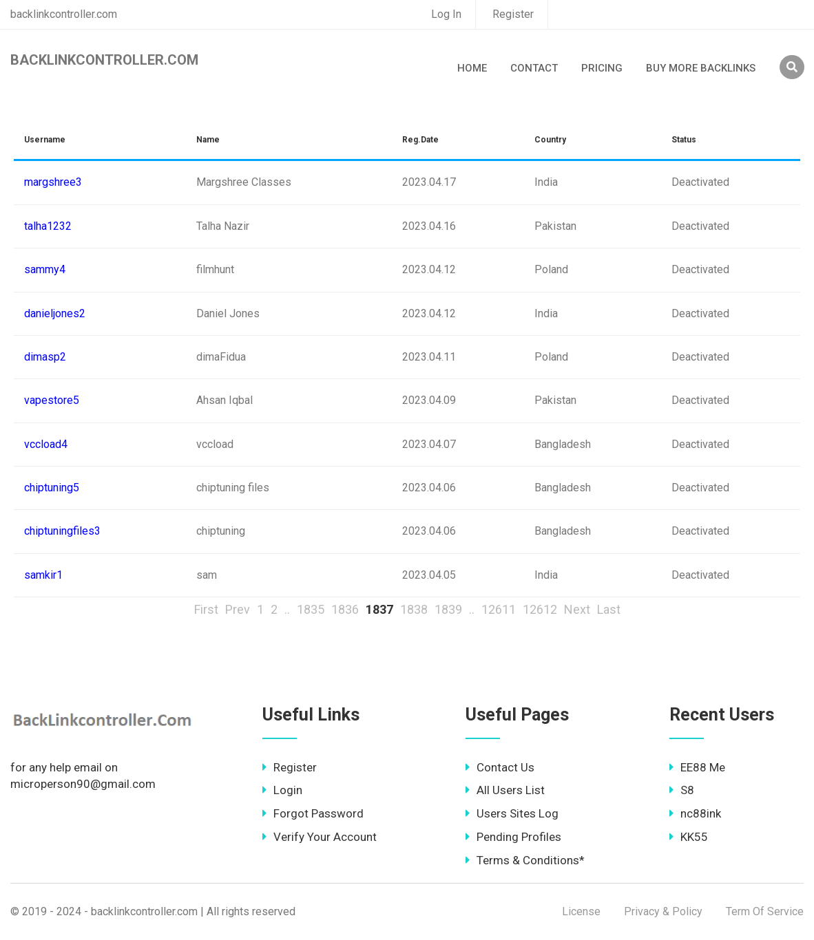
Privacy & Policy (663, 911)
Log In (446, 14)
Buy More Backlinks (700, 68)
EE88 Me (697, 767)
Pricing (602, 68)
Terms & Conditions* (525, 860)
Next (577, 609)
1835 (310, 609)
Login (282, 790)
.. (287, 609)
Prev (237, 609)
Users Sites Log (512, 813)
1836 (345, 609)
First (206, 609)
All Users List (505, 790)
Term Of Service (765, 911)
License (581, 911)
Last (608, 609)
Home (472, 68)
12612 (540, 609)
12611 (498, 609)
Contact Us (500, 767)
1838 (414, 609)
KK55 (688, 837)
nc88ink (695, 813)
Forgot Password (313, 813)
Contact (534, 68)
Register (513, 14)
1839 (448, 609)
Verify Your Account (319, 837)
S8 (681, 790)
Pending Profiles (513, 837)
